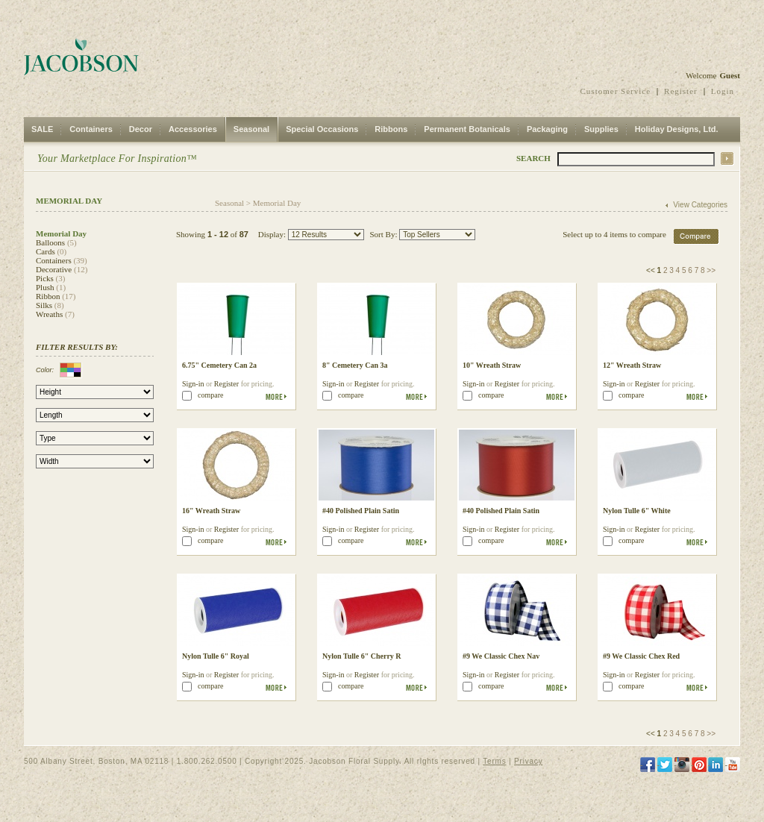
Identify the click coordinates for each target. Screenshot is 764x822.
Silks (44, 305)
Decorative (54, 269)
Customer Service (615, 91)
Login (722, 91)
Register (681, 91)
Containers (90, 129)
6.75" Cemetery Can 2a (219, 365)
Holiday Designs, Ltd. (676, 129)
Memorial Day (277, 202)
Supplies (601, 129)
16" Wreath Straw (211, 510)
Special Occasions (322, 129)
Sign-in (193, 384)
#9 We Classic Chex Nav (501, 656)
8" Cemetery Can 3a (354, 365)
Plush (45, 287)
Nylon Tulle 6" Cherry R (361, 656)
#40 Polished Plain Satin (360, 510)
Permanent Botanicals (467, 129)
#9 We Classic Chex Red (641, 656)
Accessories (193, 129)
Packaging (547, 129)
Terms (494, 761)
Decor (140, 129)
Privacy (528, 761)
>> (711, 270)
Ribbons (391, 129)
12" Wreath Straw (632, 365)
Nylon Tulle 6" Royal (215, 656)
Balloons (50, 242)
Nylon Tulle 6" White (637, 510)
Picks (45, 278)
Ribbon (48, 296)
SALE (42, 129)
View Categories (700, 205)
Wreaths (49, 314)
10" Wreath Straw (492, 365)
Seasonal (251, 129)
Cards (45, 251)
